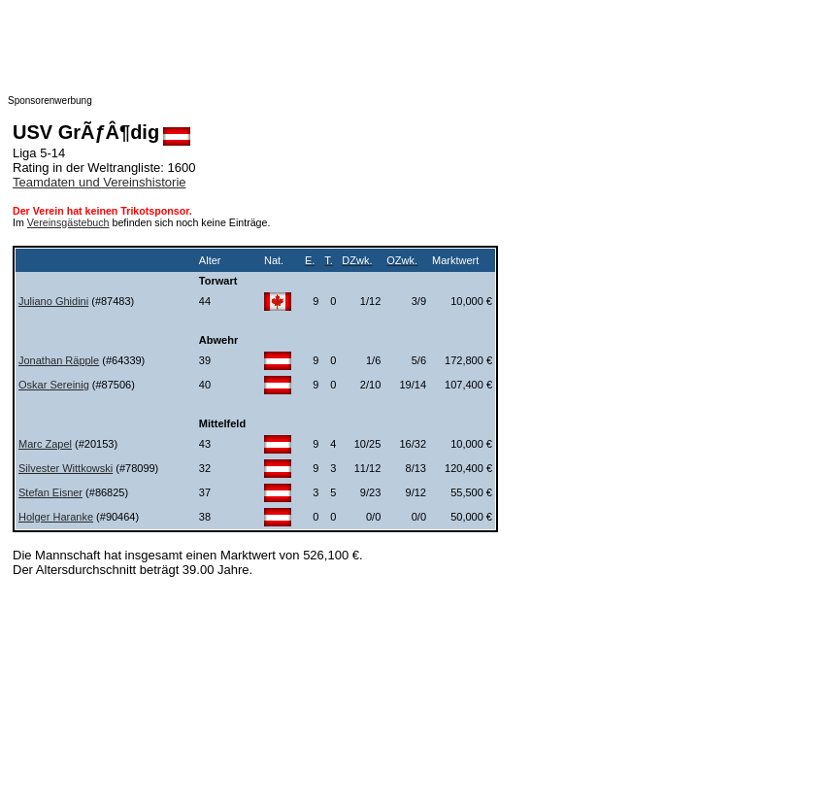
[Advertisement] (396, 51)
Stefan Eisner (50, 492)
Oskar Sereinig (53, 384)
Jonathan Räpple (58, 360)
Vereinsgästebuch (68, 222)
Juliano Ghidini (53, 301)
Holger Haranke (55, 517)
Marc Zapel (45, 444)
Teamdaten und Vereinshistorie (99, 182)
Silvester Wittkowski (65, 468)
